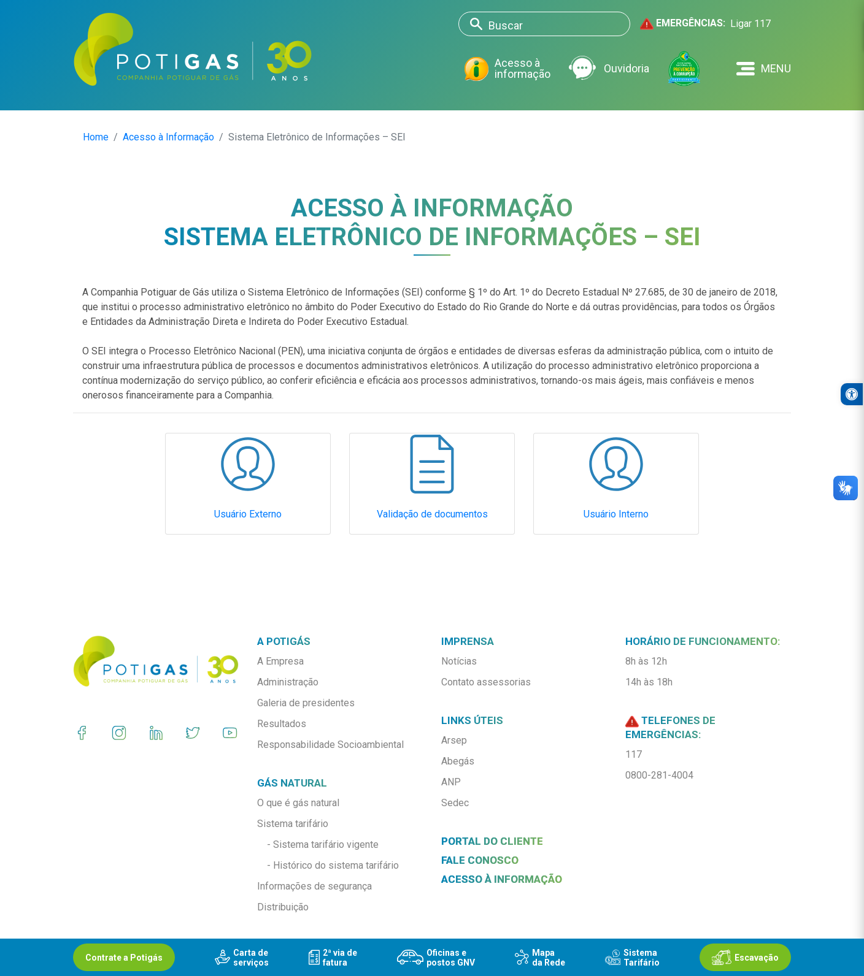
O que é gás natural (298, 803)
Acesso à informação (507, 69)
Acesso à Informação (168, 137)
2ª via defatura (333, 957)
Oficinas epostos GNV (435, 957)
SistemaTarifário (632, 957)
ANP (451, 782)
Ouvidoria (609, 69)
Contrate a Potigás (124, 958)
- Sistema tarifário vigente (323, 844)
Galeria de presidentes (306, 703)
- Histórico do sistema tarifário (333, 865)
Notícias (459, 661)
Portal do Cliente (492, 841)
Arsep (454, 740)
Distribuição (283, 907)
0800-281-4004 (659, 775)
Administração (287, 682)
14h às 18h (649, 682)
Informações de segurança (314, 886)
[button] (763, 68)
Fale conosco (480, 860)
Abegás (457, 761)
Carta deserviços (242, 957)
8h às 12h (646, 661)
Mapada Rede (540, 957)
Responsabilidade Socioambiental (330, 744)
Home (96, 137)
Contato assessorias (486, 682)
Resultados (281, 724)
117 (633, 754)
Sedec (455, 803)
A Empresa (280, 661)
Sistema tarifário (292, 823)
